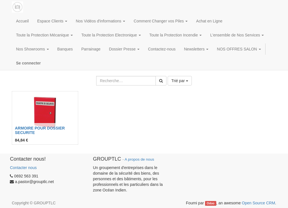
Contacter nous (23, 167)
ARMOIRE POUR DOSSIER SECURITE (40, 130)
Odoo (210, 203)
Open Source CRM (258, 203)
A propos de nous (139, 159)
